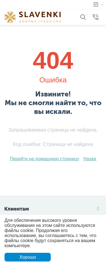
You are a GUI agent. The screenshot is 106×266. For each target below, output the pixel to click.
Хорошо (27, 257)
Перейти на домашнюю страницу (44, 158)
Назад (89, 158)
